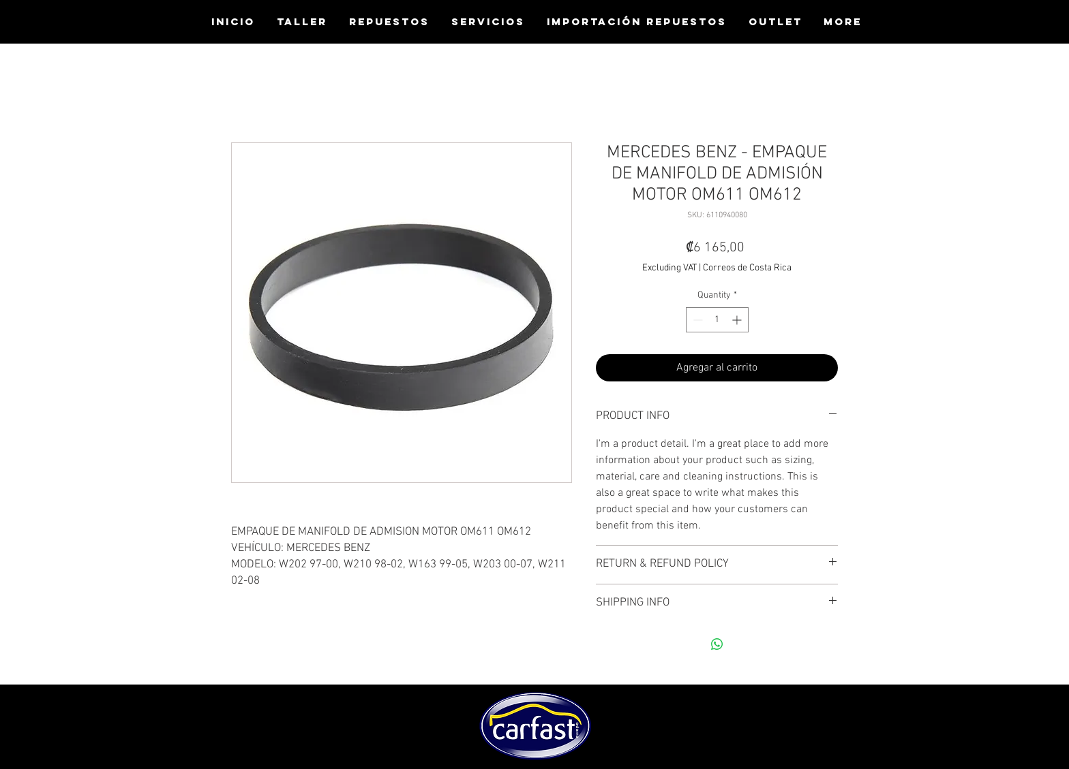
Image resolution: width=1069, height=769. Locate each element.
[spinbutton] (717, 320)
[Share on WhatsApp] (717, 644)
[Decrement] (696, 320)
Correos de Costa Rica (747, 268)
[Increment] (738, 320)
